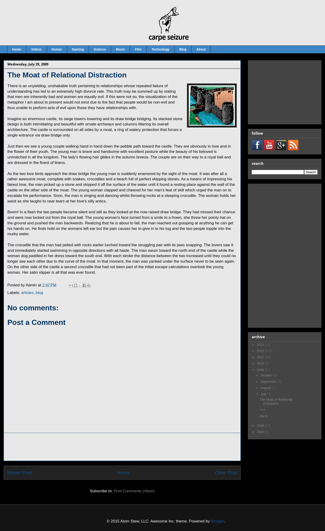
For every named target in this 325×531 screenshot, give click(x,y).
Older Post (226, 472)
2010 (261, 363)
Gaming (78, 49)
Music (120, 49)
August (265, 388)
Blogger (217, 521)
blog (39, 293)
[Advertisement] (122, 446)
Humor (57, 49)
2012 (261, 351)
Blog (182, 49)
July (263, 394)
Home (16, 49)
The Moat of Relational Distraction (276, 401)
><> (263, 410)
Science (100, 49)
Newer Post (19, 472)
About (201, 49)
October (266, 375)
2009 (261, 370)
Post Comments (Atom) (134, 491)
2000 (261, 432)
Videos (36, 49)
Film (138, 49)
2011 (261, 357)
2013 (261, 345)
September (268, 381)
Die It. (264, 416)
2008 (261, 425)
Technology (160, 49)
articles (27, 293)
